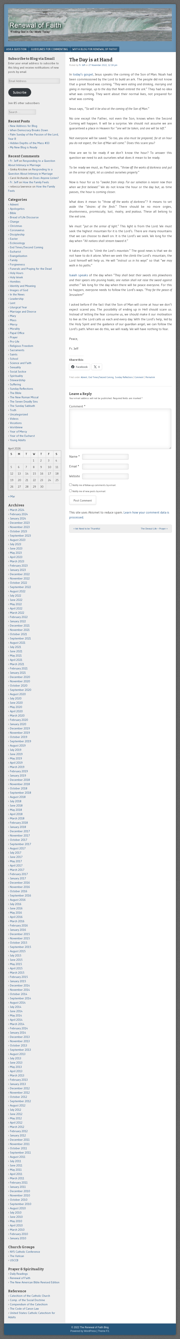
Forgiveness (17, 264)
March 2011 (17, 1178)
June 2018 (16, 805)
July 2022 (15, 595)
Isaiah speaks (79, 275)
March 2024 (17, 510)
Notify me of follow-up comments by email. (94, 485)
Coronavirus (17, 230)
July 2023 (15, 544)
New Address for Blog (23, 126)
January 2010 (18, 1238)
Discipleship (17, 234)
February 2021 (19, 668)
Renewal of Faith (20, 1278)
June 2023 (16, 548)
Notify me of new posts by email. (89, 491)
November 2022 (20, 578)
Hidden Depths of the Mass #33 (29, 143)
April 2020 (16, 711)
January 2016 (18, 930)
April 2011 (16, 1174)
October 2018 (18, 788)
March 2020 (17, 715)
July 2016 (15, 904)
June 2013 (16, 1062)
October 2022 (18, 583)
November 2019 (20, 732)
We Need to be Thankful (86, 528)
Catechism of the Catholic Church (30, 1296)
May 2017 (16, 861)
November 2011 (20, 1144)
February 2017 (19, 874)
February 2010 (19, 1234)
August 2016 (18, 900)
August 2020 (18, 694)
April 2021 (16, 660)
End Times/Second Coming (101, 377)
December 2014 (20, 985)
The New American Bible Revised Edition (34, 1282)
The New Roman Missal (24, 397)
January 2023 (18, 570)
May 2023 (16, 553)
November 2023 (20, 527)
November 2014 (20, 990)
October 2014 (18, 994)
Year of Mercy (18, 431)
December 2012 (20, 1088)
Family (13, 260)
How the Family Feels (36, 182)
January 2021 (18, 672)
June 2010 (16, 1217)
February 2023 (19, 565)
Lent (12, 303)
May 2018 (16, 810)
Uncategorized (19, 414)
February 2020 (19, 720)
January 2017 (18, 878)
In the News (17, 294)
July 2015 (15, 955)
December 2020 (20, 677)
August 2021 (17, 643)
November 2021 (20, 630)
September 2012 (20, 1101)
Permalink (150, 377)
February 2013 (19, 1080)
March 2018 (17, 818)
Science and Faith (20, 363)
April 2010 (16, 1225)
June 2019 (16, 754)
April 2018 (16, 814)
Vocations (16, 423)
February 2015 (19, 977)
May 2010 (16, 1221)
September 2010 (20, 1204)
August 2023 (17, 540)
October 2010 (18, 1199)
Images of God (19, 290)
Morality (15, 329)
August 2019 (18, 745)
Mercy (13, 324)
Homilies (15, 281)
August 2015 (18, 951)
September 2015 (20, 947)
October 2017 (18, 840)
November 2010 (20, 1195)
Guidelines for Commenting (49, 49)
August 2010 (18, 1208)
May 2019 (16, 758)
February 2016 (19, 925)
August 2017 (18, 848)
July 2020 (16, 698)
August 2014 (18, 1002)
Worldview (16, 427)
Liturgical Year (18, 307)
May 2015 (16, 964)
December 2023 (20, 523)
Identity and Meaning (23, 286)
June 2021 (16, 651)
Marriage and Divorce (23, 311)
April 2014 (16, 1020)
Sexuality (15, 367)
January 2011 (18, 1187)
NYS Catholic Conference (25, 1252)
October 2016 (18, 891)
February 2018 (19, 822)
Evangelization (18, 256)
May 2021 (16, 655)
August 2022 (17, 591)
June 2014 (16, 1011)
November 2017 (20, 835)
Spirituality (16, 376)
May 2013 (16, 1067)
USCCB (14, 1260)
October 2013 (18, 1045)
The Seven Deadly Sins (24, 401)
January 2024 (18, 518)
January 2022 (18, 621)
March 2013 (17, 1075)
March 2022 (17, 613)
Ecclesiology (17, 243)
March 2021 (17, 664)
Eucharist (15, 251)
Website (74, 476)
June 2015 (16, 960)
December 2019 (20, 728)
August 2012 (17, 1105)
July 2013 (15, 1058)
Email (74, 466)
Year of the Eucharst (22, 436)
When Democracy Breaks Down (29, 130)
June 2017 (16, 857)
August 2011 (17, 1157)
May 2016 (16, 912)
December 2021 (20, 625)
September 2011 (20, 1152)
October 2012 (18, 1097)
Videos (14, 418)
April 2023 (16, 557)
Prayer (14, 337)
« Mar (11, 496)
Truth (13, 410)
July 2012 (15, 1110)
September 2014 (20, 998)
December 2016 (20, 882)
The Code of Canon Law (24, 1308)
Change (14, 221)
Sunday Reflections (124, 377)
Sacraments (17, 350)
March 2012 (17, 1127)
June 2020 (16, 702)
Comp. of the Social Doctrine (27, 1300)
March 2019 (17, 767)
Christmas (16, 226)
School (14, 359)
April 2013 (16, 1071)
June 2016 (16, 908)
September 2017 (20, 844)
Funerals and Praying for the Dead (31, 269)
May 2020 (16, 707)
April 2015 (16, 968)
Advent (84, 377)
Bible (13, 213)
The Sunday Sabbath (22, 406)
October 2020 (18, 685)
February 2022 (19, 617)
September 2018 (20, 792)
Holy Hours (16, 273)
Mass (13, 320)
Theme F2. (104, 1331)
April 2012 (16, 1122)
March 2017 (17, 870)
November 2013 (20, 1041)
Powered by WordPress (83, 1331)
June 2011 (16, 1165)
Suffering (15, 384)
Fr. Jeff (82, 65)
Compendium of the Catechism (29, 1304)
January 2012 (18, 1135)
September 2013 (20, 1050)
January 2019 (18, 775)
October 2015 (18, 942)
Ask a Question (16, 49)
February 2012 (19, 1131)
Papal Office (17, 333)
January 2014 (18, 1032)
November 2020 (20, 681)
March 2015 (17, 972)
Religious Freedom (21, 346)
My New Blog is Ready (23, 147)
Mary (13, 316)
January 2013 (18, 1084)
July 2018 (15, 801)
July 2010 (16, 1212)
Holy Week (16, 277)
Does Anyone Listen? (46, 178)
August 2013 (17, 1054)
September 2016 (20, 895)
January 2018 (18, 827)
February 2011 (19, 1182)
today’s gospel (83, 74)
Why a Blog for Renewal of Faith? (94, 49)
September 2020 (20, 690)
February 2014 (19, 1028)
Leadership (17, 299)
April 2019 (16, 762)
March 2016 (17, 921)
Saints (13, 354)
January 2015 (18, 981)
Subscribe (19, 92)
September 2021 (20, 638)
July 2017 (15, 852)
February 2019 (19, 771)
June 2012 (16, 1114)
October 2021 (18, 634)
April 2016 (16, 917)
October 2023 (18, 531)
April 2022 (16, 608)
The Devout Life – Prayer (154, 528)
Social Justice (18, 371)
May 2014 (16, 1015)
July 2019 (15, 750)
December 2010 (20, 1191)
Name (74, 456)
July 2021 (15, 647)
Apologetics (17, 209)
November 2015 (20, 938)
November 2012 (20, 1092)
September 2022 (20, 587)
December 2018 (20, 780)
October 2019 (18, 737)
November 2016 (20, 887)
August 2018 (18, 797)
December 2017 (20, 831)
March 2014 (17, 1024)
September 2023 (20, 535)
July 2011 (15, 1161)
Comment (139, 377)
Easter (14, 239)
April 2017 (16, 865)
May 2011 (16, 1169)
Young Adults (18, 440)
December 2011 (20, 1140)
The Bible (15, 393)
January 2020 (18, 724)
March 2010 (17, 1229)
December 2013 (20, 1037)
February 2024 (19, 514)
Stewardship (17, 380)
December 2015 (20, 934)
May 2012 (16, 1118)
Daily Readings (19, 1274)
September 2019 (20, 741)
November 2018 (20, 784)
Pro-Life (14, 341)
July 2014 (15, 1007)
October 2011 (18, 1148)
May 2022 (16, 604)
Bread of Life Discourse (24, 217)
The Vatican (17, 1256)
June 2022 (16, 600)
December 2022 (20, 574)
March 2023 (17, 561)
